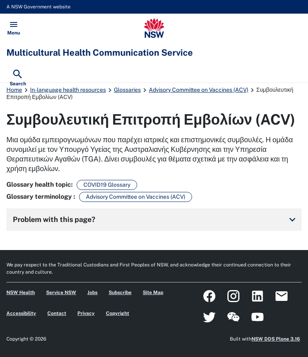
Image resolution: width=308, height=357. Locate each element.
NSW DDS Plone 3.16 (275, 339)
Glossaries (127, 90)
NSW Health (20, 292)
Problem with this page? (155, 220)
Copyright (117, 313)
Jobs (92, 292)
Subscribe (120, 292)
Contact (56, 313)
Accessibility (21, 313)
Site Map (153, 292)
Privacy (86, 313)
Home (14, 90)
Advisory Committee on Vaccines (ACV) (198, 90)
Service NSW (61, 292)
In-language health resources (68, 90)
